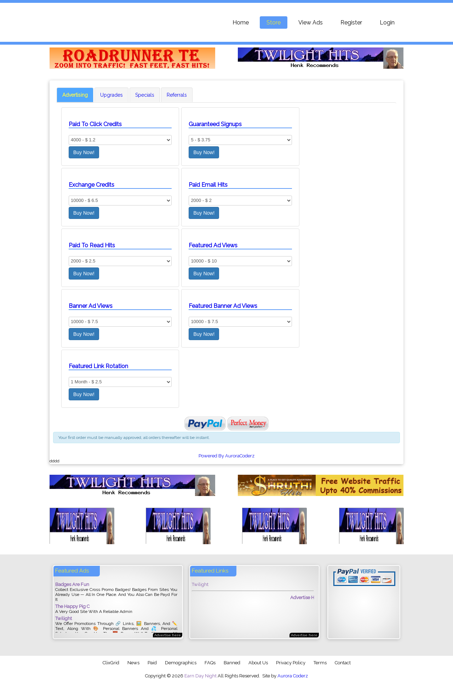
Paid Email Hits (208, 184)
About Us (258, 662)
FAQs (210, 662)
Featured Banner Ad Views (223, 306)
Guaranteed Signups (215, 124)
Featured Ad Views (213, 245)
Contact (343, 662)
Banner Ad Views (91, 306)
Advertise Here (310, 597)
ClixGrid (111, 662)
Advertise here (167, 635)
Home (241, 22)
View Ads (310, 22)
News (133, 662)
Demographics (180, 662)
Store (273, 22)
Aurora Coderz (292, 675)
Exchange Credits (91, 184)
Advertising (75, 95)
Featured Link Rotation (98, 366)
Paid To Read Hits (92, 245)
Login (387, 22)
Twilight (200, 584)
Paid (152, 662)
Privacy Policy (290, 662)
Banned (232, 662)
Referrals (177, 95)
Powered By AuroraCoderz (226, 455)
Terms (320, 662)
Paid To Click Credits (95, 124)
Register (351, 22)
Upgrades (111, 95)
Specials (144, 95)
